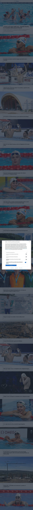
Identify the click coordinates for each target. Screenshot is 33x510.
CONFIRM (11, 265)
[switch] (26, 254)
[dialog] (16, 255)
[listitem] (16, 252)
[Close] (29, 242)
